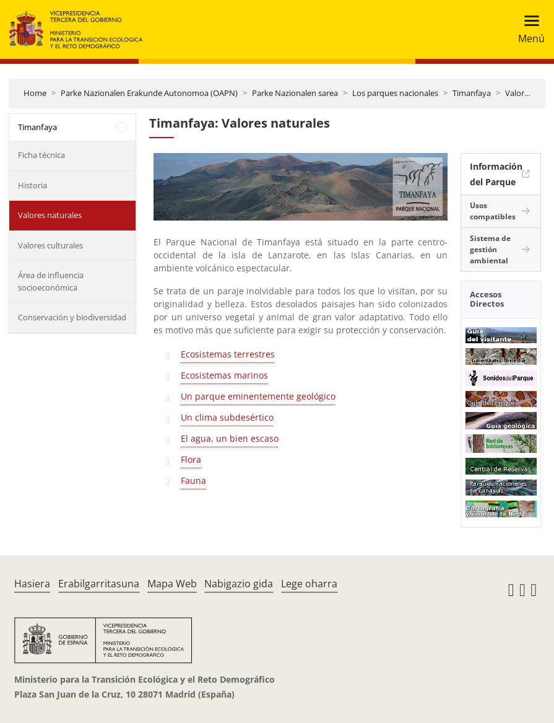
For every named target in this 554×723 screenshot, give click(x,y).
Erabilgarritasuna (98, 583)
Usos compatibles (493, 211)
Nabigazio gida (238, 583)
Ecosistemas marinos (224, 375)
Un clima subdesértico (227, 417)
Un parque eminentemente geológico (258, 396)
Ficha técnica (41, 154)
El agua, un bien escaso (230, 438)
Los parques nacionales (395, 93)
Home (35, 93)
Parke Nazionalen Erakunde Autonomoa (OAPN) (149, 93)
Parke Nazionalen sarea (295, 93)
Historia (32, 185)
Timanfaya (471, 93)
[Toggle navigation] (527, 29)
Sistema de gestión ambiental (490, 249)
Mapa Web (172, 583)
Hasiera (32, 583)
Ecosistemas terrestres (228, 354)
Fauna (193, 480)
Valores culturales (50, 245)
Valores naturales (50, 215)
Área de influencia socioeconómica (51, 281)
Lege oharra (309, 583)
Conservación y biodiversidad (72, 317)
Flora (191, 459)
